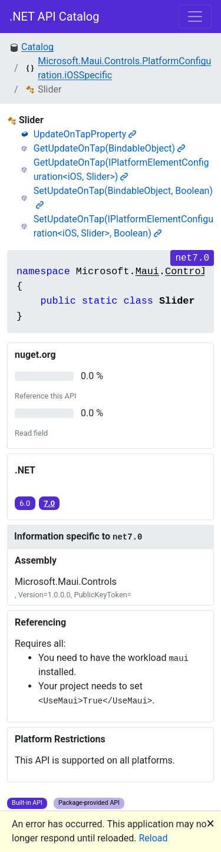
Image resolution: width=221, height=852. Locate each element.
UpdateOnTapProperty (85, 134)
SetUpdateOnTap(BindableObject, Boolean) (123, 197)
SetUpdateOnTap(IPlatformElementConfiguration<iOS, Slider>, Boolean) (123, 226)
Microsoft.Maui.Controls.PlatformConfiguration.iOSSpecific (124, 68)
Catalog (37, 46)
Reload (153, 838)
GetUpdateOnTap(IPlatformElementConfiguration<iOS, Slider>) (121, 169)
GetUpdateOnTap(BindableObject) (109, 148)
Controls (189, 271)
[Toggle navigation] (195, 16)
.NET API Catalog (54, 16)
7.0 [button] (49, 503)
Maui (147, 271)
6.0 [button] (25, 503)
